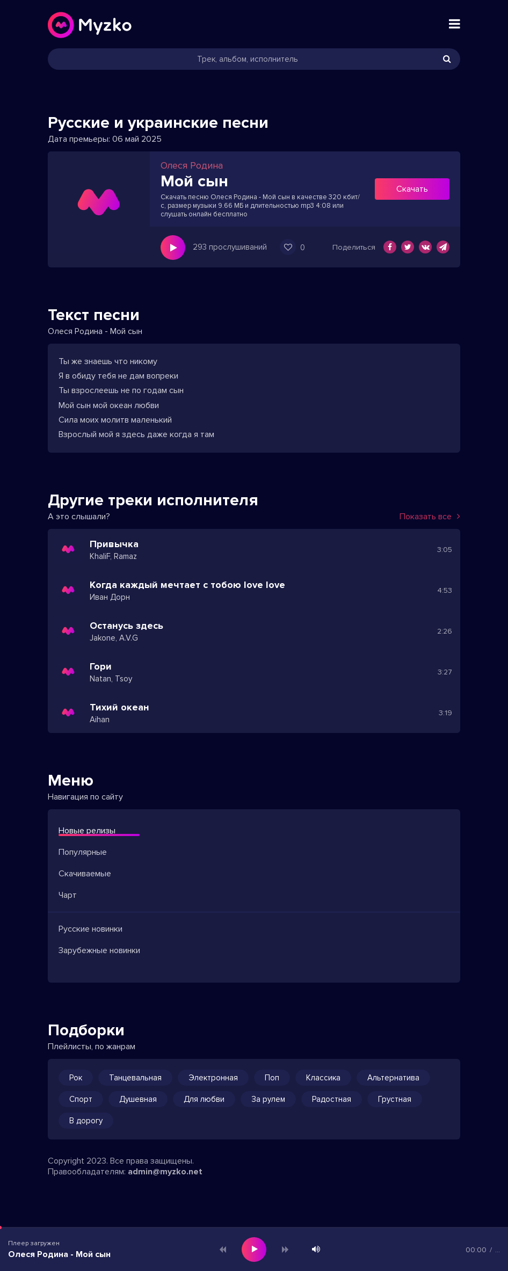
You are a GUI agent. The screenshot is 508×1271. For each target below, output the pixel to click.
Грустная (394, 1099)
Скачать (412, 189)
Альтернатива (393, 1078)
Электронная (213, 1078)
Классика (323, 1078)
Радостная (331, 1099)
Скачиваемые (85, 873)
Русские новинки (90, 929)
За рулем (268, 1099)
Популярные (83, 852)
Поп (272, 1078)
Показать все (430, 516)
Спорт (80, 1099)
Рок (75, 1078)
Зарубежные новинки (99, 950)
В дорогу (86, 1120)
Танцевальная (135, 1078)
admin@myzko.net (165, 1171)
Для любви (204, 1099)
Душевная (138, 1099)
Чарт (68, 895)
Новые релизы (87, 830)
